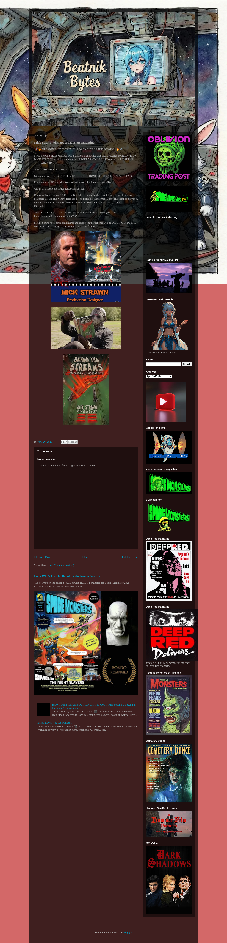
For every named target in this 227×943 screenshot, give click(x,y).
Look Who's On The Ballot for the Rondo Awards (67, 576)
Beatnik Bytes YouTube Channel (54, 722)
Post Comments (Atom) (61, 565)
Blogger (127, 932)
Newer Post (42, 557)
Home (86, 557)
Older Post (130, 557)
